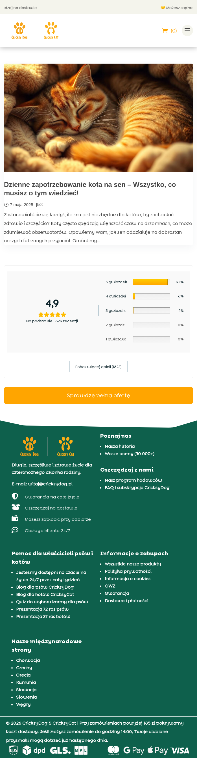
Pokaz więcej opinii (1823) (98, 366)
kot (40, 204)
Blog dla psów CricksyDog (45, 587)
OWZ (110, 586)
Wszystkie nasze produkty (133, 564)
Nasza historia (120, 446)
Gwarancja (117, 593)
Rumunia (26, 682)
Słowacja (26, 690)
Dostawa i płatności (126, 601)
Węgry (23, 704)
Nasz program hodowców (133, 480)
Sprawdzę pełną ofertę (98, 395)
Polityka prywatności (128, 571)
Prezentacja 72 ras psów (42, 609)
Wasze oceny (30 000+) (129, 454)
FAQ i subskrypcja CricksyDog (137, 488)
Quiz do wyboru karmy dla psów (52, 602)
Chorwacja (28, 660)
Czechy (24, 668)
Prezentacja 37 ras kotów (43, 616)
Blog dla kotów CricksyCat (45, 594)
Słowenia (26, 697)
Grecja (23, 675)
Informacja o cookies (127, 579)
